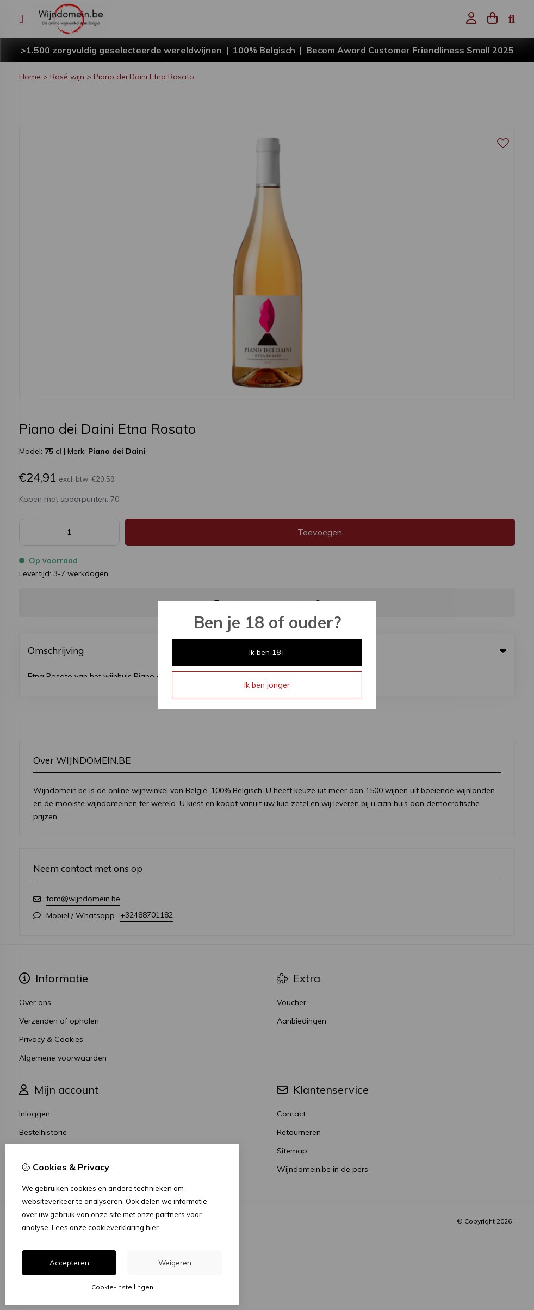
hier (152, 1227)
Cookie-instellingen (122, 1287)
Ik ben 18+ (267, 652)
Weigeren (174, 1262)
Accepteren (69, 1262)
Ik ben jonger (267, 685)
